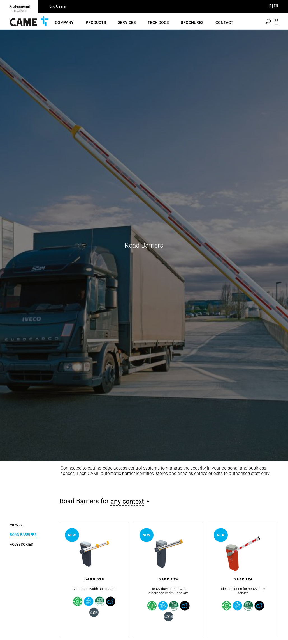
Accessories (21, 554)
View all (17, 534)
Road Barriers (23, 544)
